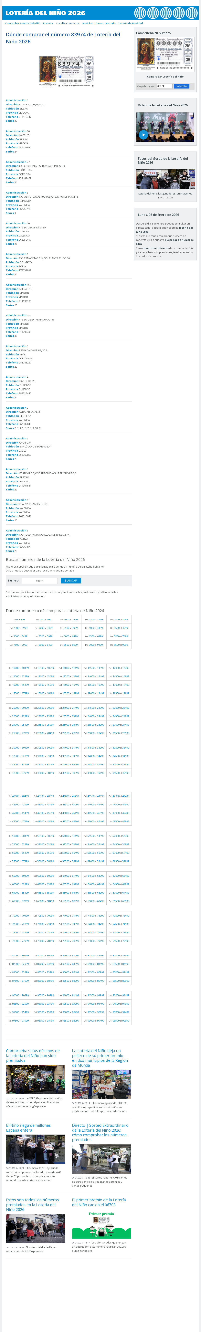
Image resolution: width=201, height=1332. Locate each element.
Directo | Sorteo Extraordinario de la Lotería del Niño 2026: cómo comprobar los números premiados (100, 1132)
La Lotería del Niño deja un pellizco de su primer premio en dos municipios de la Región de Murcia (100, 1058)
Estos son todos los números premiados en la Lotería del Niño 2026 (32, 1204)
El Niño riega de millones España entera (28, 1128)
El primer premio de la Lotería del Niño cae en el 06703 (99, 1202)
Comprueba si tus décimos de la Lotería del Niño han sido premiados (33, 1055)
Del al (19, 619)
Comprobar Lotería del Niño (165, 76)
